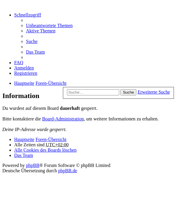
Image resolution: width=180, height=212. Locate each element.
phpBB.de (67, 170)
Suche (128, 92)
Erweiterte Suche (154, 92)
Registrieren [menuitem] (25, 73)
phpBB (32, 165)
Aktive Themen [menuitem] (40, 30)
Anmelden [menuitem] (24, 67)
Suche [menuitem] (31, 41)
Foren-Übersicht (50, 139)
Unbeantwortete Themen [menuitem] (49, 25)
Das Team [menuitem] (35, 51)
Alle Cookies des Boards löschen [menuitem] (45, 150)
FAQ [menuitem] (18, 62)
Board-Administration (63, 118)
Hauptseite (24, 139)
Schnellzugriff (27, 14)
